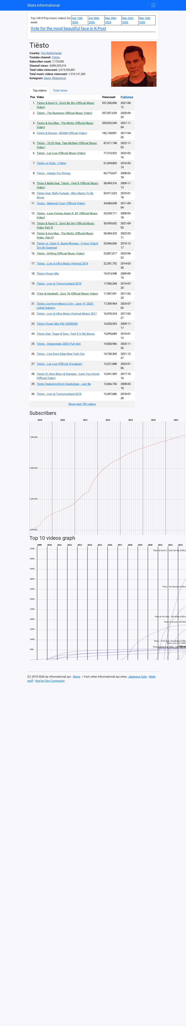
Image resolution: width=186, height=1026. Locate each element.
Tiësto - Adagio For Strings (54, 173)
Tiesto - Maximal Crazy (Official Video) (61, 203)
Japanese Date (137, 676)
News (76, 676)
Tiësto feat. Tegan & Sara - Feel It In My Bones (66, 333)
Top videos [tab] (39, 90)
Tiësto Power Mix (48, 273)
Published (127, 97)
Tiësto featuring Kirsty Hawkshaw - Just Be (64, 384)
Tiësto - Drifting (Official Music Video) (60, 253)
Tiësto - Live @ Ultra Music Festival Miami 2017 (67, 313)
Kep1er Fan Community (50, 681)
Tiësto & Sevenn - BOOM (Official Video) (62, 133)
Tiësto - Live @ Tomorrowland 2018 (59, 394)
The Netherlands (51, 53)
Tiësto (56, 57)
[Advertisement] (154, 143)
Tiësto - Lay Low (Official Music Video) (61, 153)
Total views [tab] (60, 90)
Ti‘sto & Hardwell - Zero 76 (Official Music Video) (67, 293)
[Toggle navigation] (153, 5)
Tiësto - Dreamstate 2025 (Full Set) (59, 344)
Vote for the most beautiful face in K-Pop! (68, 28)
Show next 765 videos (82, 404)
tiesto (47, 78)
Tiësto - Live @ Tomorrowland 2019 (59, 283)
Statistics (59, 78)
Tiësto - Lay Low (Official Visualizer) (59, 364)
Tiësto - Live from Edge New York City (61, 354)
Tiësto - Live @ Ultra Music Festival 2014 (62, 263)
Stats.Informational (43, 5)
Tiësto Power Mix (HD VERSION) (57, 323)
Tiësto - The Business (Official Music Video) (64, 113)
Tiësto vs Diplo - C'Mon (51, 163)
